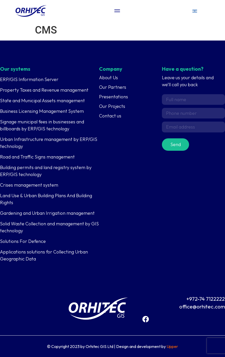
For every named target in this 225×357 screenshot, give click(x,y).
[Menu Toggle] (117, 11)
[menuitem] (195, 10)
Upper (172, 346)
